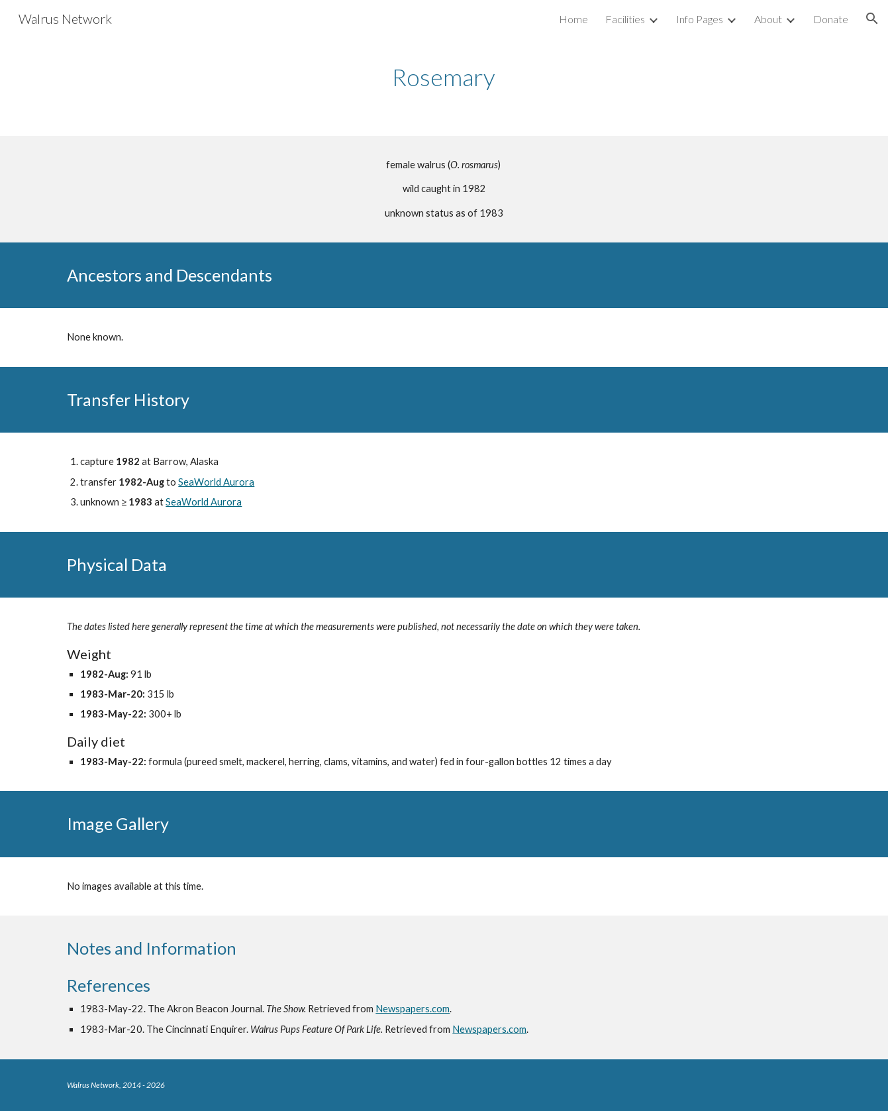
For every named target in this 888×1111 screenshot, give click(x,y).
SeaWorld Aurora (216, 482)
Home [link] (573, 19)
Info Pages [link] (699, 19)
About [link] (768, 19)
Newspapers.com (412, 1008)
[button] (872, 18)
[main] (444, 77)
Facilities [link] (625, 19)
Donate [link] (830, 19)
